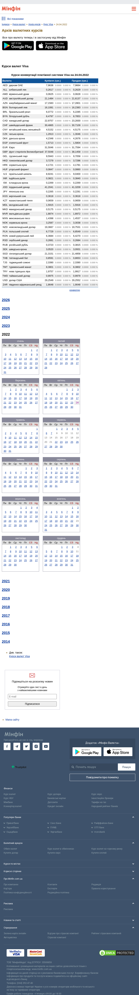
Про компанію (11, 884)
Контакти (52, 884)
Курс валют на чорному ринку (106, 849)
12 (15, 358)
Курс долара (54, 794)
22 (31, 363)
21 (25, 363)
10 (4, 358)
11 (10, 358)
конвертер (75, 290)
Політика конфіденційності (18, 892)
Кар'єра (8, 888)
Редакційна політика (58, 892)
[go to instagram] (36, 746)
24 (4, 367)
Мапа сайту (12, 719)
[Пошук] (126, 767)
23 (36, 363)
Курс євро (96, 794)
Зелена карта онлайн (15, 933)
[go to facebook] (7, 746)
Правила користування (103, 888)
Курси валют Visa (19, 656)
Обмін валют (10, 849)
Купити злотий (98, 853)
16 (36, 358)
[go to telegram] (16, 746)
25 (10, 367)
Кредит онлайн (55, 806)
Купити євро (54, 853)
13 (20, 358)
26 (15, 367)
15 (31, 358)
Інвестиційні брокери (102, 798)
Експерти (52, 888)
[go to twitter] (26, 746)
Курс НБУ (8, 798)
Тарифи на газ (98, 802)
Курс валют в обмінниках (61, 849)
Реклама (8, 909)
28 (25, 367)
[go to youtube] (45, 746)
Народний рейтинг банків (104, 806)
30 (36, 367)
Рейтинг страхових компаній (106, 933)
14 (25, 358)
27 (20, 367)
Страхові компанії (57, 937)
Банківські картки (57, 798)
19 (15, 363)
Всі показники (15, 18)
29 (31, 367)
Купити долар (11, 853)
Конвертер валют (13, 806)
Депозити (53, 802)
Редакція (96, 884)
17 (4, 363)
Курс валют (10, 794)
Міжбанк (8, 802)
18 (10, 363)
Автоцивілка (10, 937)
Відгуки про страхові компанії (63, 933)
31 (4, 372)
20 (20, 363)
